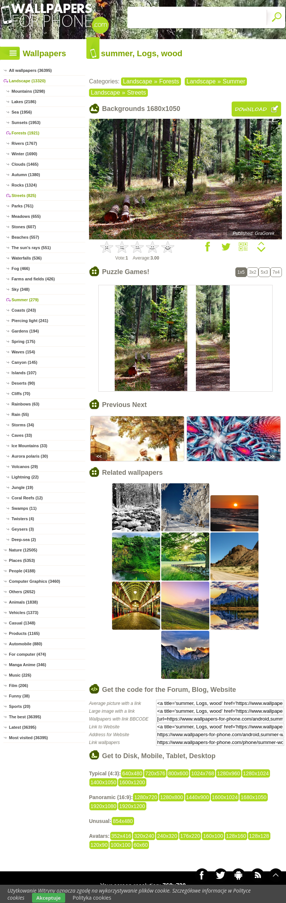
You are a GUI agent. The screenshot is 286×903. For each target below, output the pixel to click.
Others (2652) (22, 591)
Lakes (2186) (24, 101)
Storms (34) (23, 425)
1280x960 (228, 773)
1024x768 (202, 773)
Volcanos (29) (25, 466)
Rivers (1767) (24, 143)
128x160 (236, 836)
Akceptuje (48, 897)
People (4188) (22, 571)
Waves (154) (23, 352)
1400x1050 (103, 782)
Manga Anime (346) (27, 664)
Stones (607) (24, 227)
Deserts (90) (23, 383)
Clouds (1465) (25, 164)
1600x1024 (225, 797)
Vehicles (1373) (23, 612)
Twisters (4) (23, 518)
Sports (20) (19, 706)
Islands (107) (24, 373)
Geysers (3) (23, 529)
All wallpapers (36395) (30, 70)
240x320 (167, 836)
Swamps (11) (24, 508)
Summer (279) (25, 300)
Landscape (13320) (27, 81)
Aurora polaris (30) (30, 456)
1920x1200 (132, 806)
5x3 (264, 272)
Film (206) (18, 685)
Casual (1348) (22, 623)
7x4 (276, 272)
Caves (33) (22, 435)
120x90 (99, 845)
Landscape (137, 81)
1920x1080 (103, 806)
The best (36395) (25, 717)
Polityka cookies (92, 897)
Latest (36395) (22, 727)
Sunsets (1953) (26, 122)
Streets (136, 92)
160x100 (213, 836)
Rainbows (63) (25, 404)
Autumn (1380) (26, 174)
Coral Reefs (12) (27, 498)
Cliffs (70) (21, 393)
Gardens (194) (25, 331)
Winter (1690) (24, 154)
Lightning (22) (25, 477)
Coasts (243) (24, 310)
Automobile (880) (25, 644)
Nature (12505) (23, 550)
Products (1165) (24, 633)
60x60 (141, 845)
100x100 (121, 845)
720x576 (155, 773)
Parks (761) (23, 206)
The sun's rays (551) (31, 247)
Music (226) (20, 675)
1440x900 (197, 797)
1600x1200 (132, 782)
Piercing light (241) (30, 320)
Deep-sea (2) (24, 539)
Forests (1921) (25, 133)
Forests (169, 81)
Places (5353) (22, 560)
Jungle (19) (22, 487)
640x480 (132, 773)
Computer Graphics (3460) (34, 581)
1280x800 (171, 797)
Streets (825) (24, 195)
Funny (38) (19, 696)
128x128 (259, 836)
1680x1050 (253, 797)
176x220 (190, 836)
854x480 (123, 821)
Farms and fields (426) (33, 279)
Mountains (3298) (28, 91)
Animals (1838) (23, 602)
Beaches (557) (25, 237)
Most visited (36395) (28, 737)
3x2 (252, 272)
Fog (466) (21, 268)
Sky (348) (20, 289)
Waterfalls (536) (27, 258)
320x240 (144, 836)
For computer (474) (27, 654)
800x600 (178, 773)
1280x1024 (256, 773)
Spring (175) (23, 341)
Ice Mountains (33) (29, 445)
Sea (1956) (22, 112)
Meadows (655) (26, 216)
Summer (234, 81)
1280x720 (145, 797)
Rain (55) (20, 414)
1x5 (241, 272)
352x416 (121, 836)
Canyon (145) (24, 362)
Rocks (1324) (24, 185)
